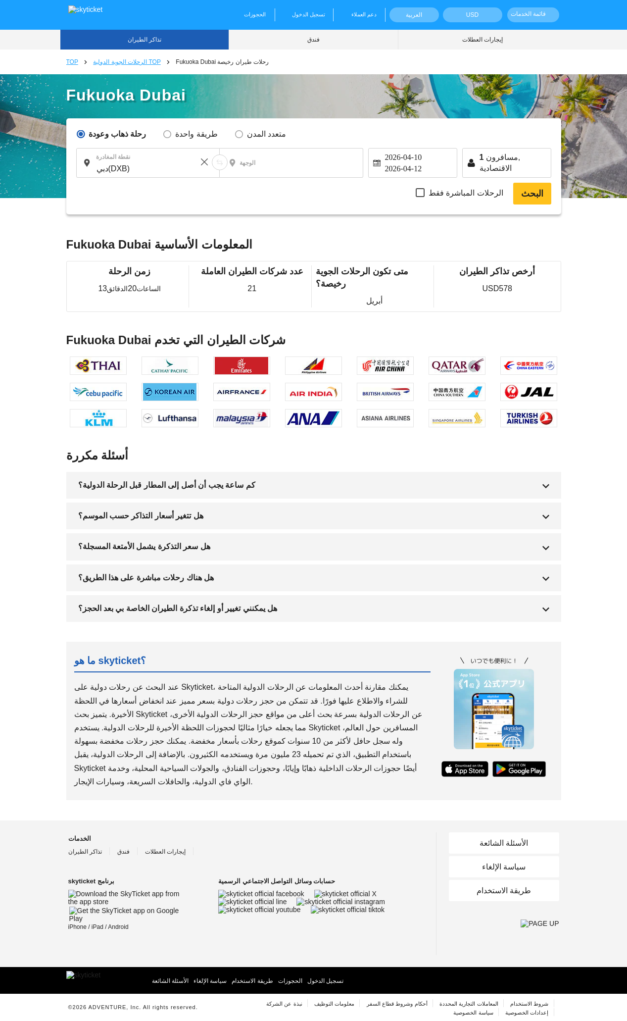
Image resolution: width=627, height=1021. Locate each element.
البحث (532, 194)
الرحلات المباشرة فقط (466, 193)
